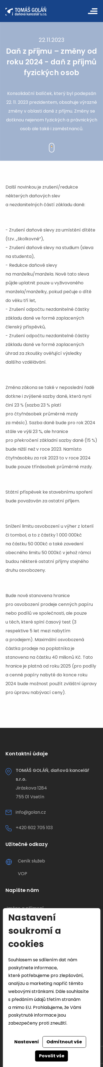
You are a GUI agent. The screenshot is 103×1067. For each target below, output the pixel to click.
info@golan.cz (31, 812)
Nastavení (26, 1042)
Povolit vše (51, 1056)
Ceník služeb (31, 861)
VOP (22, 873)
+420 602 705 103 (34, 827)
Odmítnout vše (64, 1042)
